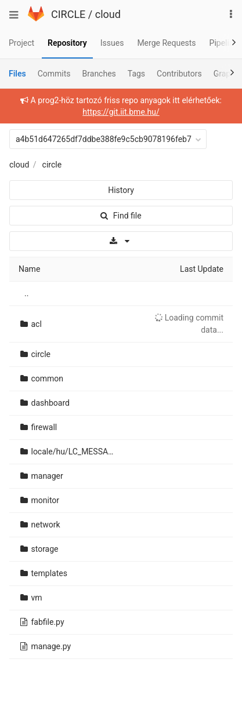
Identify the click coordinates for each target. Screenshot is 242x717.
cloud (108, 14)
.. (26, 293)
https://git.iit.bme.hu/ (120, 112)
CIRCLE (68, 14)
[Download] (121, 241)
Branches (99, 73)
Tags (136, 73)
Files (17, 73)
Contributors (179, 73)
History (121, 190)
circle (52, 164)
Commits (54, 73)
